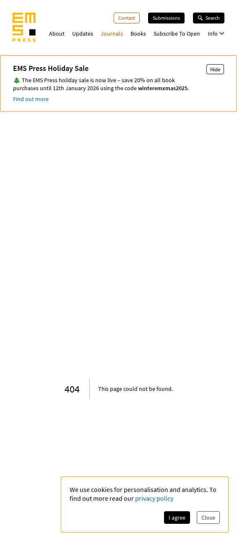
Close (208, 517)
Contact (126, 18)
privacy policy (154, 498)
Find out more (31, 99)
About (57, 33)
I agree (177, 517)
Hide (215, 69)
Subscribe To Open (177, 33)
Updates (82, 33)
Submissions (166, 18)
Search (209, 18)
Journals (112, 33)
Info (216, 33)
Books (138, 33)
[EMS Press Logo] (24, 28)
